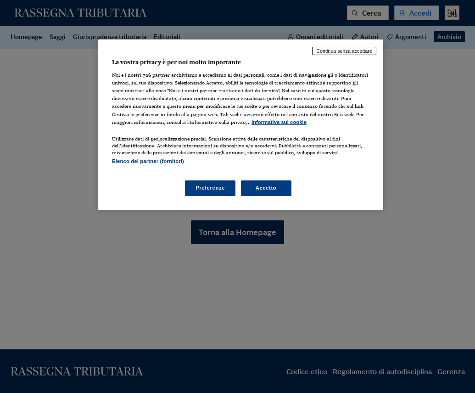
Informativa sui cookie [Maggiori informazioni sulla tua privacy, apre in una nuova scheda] (279, 122)
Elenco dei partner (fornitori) (148, 161)
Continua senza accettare (344, 51)
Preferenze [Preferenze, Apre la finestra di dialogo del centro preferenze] (210, 188)
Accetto (266, 188)
